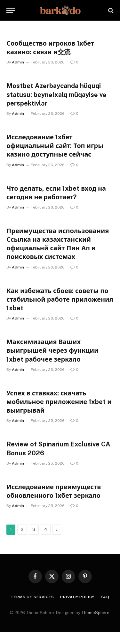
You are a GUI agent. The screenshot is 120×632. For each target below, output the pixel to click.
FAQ (105, 597)
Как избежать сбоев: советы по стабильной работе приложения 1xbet (59, 299)
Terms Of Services (32, 597)
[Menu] (10, 10)
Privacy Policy (77, 597)
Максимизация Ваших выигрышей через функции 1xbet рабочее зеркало (52, 350)
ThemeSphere (95, 612)
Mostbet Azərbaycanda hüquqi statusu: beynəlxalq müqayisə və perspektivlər (56, 94)
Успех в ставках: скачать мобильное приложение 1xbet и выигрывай (59, 401)
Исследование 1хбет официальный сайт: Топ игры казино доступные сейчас (54, 145)
